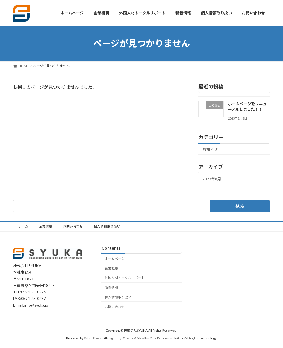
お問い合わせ (73, 226)
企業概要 (45, 226)
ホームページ (115, 259)
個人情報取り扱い (107, 226)
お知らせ (210, 149)
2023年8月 (211, 178)
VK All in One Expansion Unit (158, 338)
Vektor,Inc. (191, 338)
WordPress (92, 338)
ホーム (23, 226)
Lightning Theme (121, 338)
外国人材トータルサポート (125, 278)
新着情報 (111, 287)
